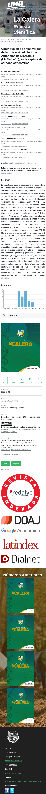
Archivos (11, 39)
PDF (4, 382)
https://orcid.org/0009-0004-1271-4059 (14, 112)
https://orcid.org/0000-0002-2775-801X (14, 79)
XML (31, 382)
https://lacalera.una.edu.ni (14, 773)
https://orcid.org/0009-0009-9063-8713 (14, 90)
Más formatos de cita (10, 454)
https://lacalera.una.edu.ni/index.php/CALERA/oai (23, 781)
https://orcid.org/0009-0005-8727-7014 (14, 101)
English (5, 463)
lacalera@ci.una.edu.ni (13, 761)
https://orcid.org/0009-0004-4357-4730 (14, 135)
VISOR (40, 382)
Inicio (3, 39)
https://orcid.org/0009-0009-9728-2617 (14, 146)
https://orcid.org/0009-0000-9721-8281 (14, 157)
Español (16, 463)
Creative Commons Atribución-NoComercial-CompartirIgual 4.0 (20, 430)
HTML (13, 382)
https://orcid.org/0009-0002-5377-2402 (14, 124)
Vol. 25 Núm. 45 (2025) (24, 39)
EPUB (22, 382)
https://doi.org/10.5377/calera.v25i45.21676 (21, 163)
